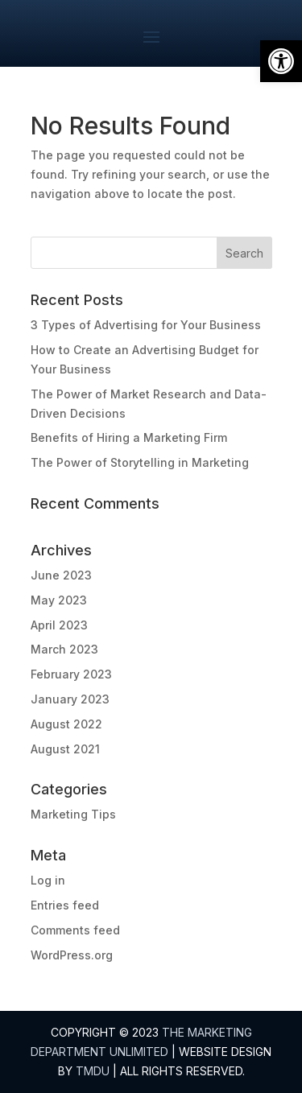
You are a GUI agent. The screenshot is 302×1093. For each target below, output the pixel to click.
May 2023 (59, 600)
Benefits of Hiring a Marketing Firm (129, 437)
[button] (281, 61)
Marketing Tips (73, 814)
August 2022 (66, 724)
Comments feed (75, 930)
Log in (48, 880)
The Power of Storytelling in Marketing (140, 462)
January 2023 (70, 699)
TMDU (93, 1071)
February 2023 (71, 674)
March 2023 (64, 649)
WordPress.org (72, 955)
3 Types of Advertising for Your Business (146, 325)
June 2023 (61, 575)
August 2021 (65, 749)
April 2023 (59, 625)
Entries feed (65, 905)
